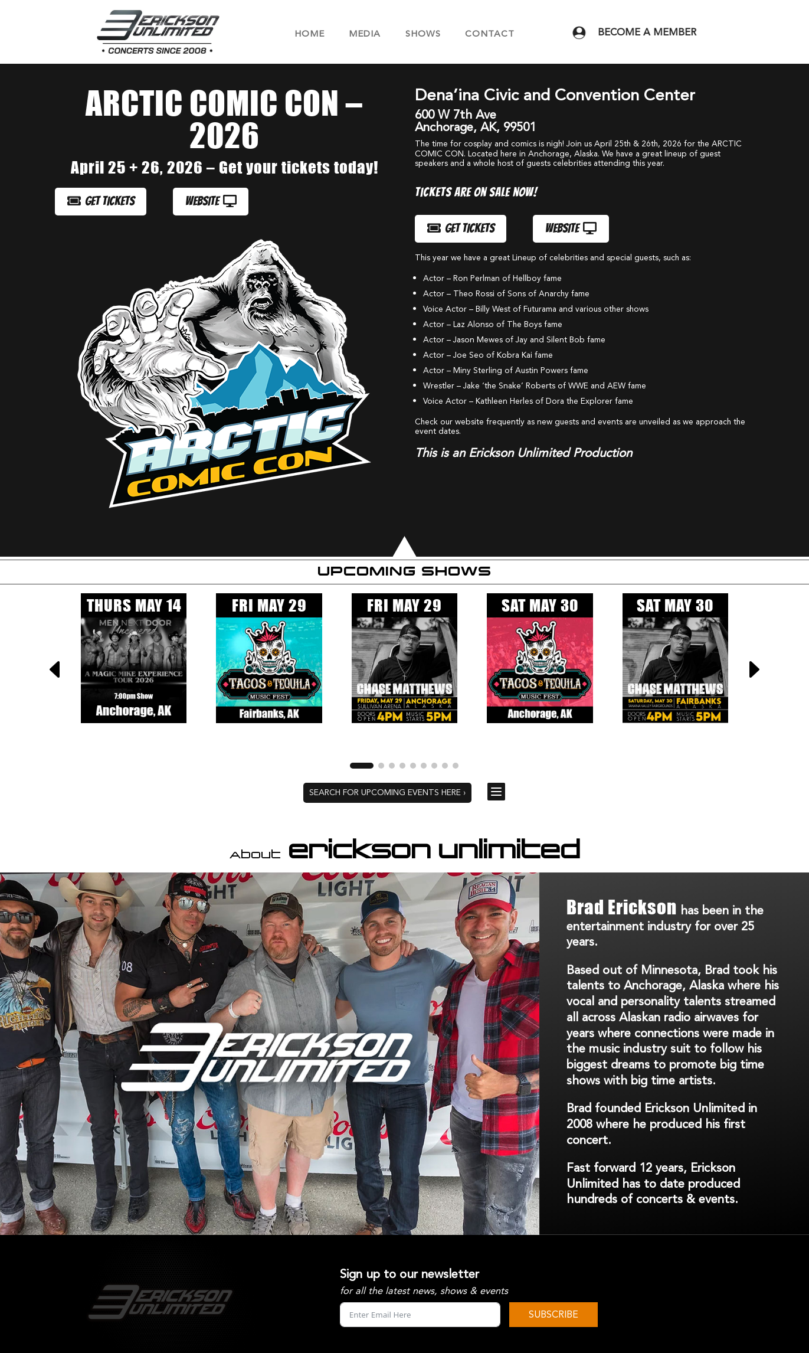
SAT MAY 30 (540, 605)
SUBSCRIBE (553, 1315)
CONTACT (490, 34)
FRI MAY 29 (269, 605)
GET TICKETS (101, 201)
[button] (753, 669)
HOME (309, 34)
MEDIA (365, 34)
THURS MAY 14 (134, 605)
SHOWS (423, 34)
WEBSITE (211, 201)
